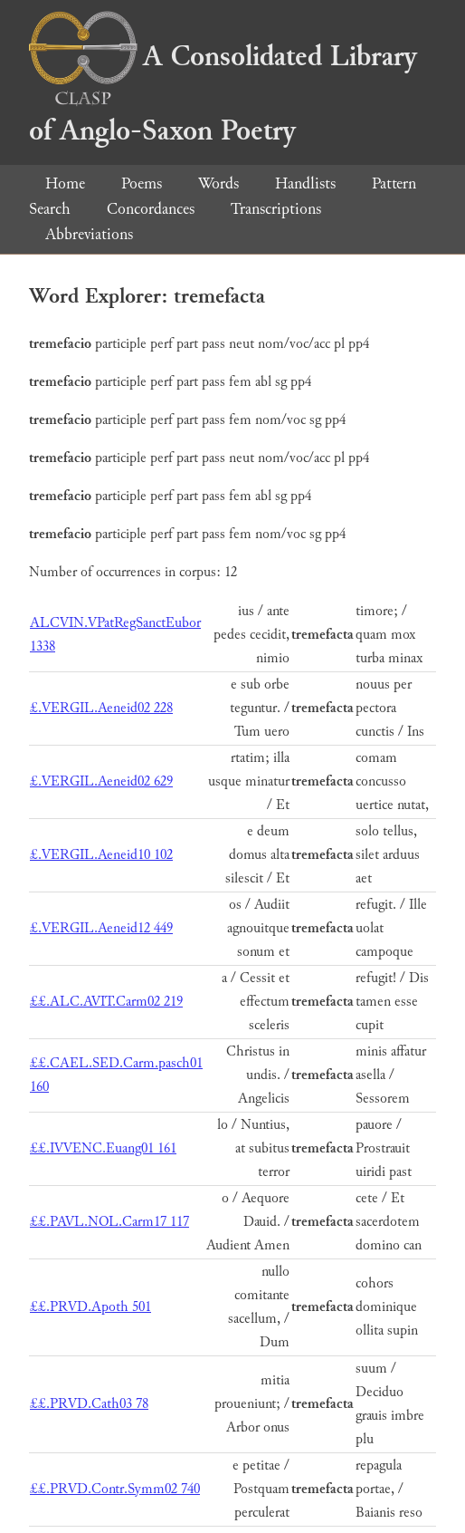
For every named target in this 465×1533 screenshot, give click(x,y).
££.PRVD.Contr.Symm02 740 (115, 1489)
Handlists (305, 183)
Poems (141, 183)
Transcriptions (276, 209)
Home (65, 183)
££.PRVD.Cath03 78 (89, 1403)
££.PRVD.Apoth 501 (90, 1307)
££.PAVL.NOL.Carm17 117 (109, 1221)
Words (218, 183)
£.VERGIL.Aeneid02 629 (101, 781)
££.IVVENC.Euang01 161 (103, 1148)
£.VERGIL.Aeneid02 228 (101, 708)
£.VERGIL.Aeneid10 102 (101, 854)
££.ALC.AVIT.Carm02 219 (106, 1001)
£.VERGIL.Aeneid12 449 (101, 928)
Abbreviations (89, 234)
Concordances (151, 209)
